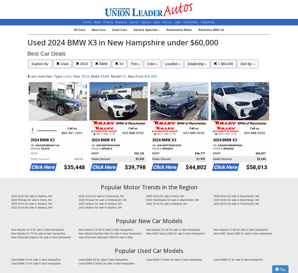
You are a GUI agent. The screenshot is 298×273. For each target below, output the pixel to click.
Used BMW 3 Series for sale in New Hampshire (174, 259)
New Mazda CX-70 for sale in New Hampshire (38, 233)
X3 (119, 64)
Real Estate (191, 22)
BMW (101, 64)
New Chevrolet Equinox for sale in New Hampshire (41, 237)
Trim (135, 64)
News (97, 22)
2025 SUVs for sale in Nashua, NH (31, 203)
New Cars (98, 29)
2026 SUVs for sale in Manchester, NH (236, 196)
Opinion (146, 22)
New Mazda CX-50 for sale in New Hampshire (106, 229)
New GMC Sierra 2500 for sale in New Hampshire (243, 233)
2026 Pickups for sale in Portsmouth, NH (103, 199)
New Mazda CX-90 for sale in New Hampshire (241, 229)
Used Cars (119, 29)
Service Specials (146, 29)
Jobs (178, 22)
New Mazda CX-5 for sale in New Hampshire (37, 229)
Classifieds (208, 22)
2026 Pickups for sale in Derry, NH (31, 199)
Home (87, 22)
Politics (108, 22)
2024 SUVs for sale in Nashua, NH (166, 203)
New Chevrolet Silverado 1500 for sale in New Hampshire (106, 237)
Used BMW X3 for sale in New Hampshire (36, 259)
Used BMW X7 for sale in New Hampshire (36, 263)
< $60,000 (223, 64)
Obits (157, 22)
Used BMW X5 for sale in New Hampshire (103, 259)
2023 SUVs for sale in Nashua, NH (31, 207)
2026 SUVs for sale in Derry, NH (165, 196)
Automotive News (179, 29)
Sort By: (247, 64)
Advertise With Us (211, 29)
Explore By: (40, 64)
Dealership (197, 64)
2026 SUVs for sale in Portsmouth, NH (101, 196)
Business (122, 22)
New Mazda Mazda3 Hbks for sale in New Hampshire (110, 233)
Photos (168, 22)
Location (172, 64)
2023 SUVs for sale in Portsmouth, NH (236, 203)
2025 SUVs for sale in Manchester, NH (236, 199)
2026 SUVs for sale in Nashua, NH (31, 196)
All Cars (79, 29)
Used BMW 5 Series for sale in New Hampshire (107, 263)
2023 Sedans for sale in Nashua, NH (100, 207)
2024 (82, 64)
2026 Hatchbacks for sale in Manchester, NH (172, 199)
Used (62, 64)
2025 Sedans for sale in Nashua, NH (100, 203)
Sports (134, 22)
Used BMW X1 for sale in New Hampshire (238, 259)
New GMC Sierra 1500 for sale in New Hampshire (175, 233)
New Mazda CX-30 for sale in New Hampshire (173, 229)
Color (152, 64)
